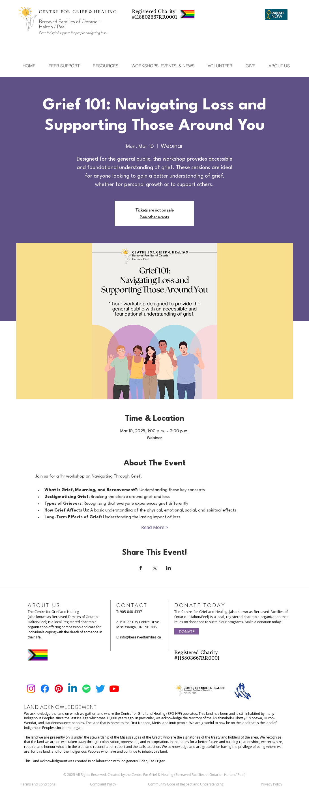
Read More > (154, 527)
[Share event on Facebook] (140, 568)
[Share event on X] (154, 568)
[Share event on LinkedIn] (168, 568)
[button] (64, 66)
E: (138, 637)
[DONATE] (186, 631)
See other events (154, 216)
